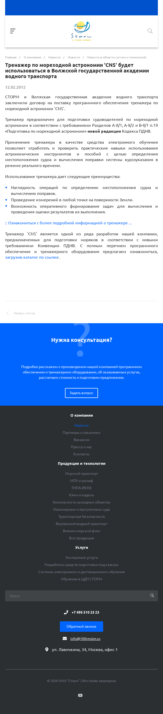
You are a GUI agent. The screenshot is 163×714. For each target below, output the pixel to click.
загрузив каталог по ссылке (32, 257)
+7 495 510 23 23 (85, 612)
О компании (81, 415)
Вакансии (82, 440)
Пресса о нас (81, 447)
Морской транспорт (81, 473)
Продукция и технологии (81, 463)
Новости (81, 425)
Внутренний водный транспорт (81, 524)
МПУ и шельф (81, 481)
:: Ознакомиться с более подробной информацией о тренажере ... (68, 222)
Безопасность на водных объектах (81, 502)
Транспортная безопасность (81, 516)
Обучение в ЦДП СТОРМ (81, 579)
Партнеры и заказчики (81, 432)
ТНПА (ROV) (81, 488)
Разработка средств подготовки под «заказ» (81, 565)
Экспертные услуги (81, 557)
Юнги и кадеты (81, 495)
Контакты (81, 454)
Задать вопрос (81, 393)
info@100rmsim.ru (85, 639)
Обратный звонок (81, 626)
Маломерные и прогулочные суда (81, 509)
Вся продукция (81, 538)
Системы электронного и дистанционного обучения (81, 572)
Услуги (81, 547)
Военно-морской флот (81, 531)
